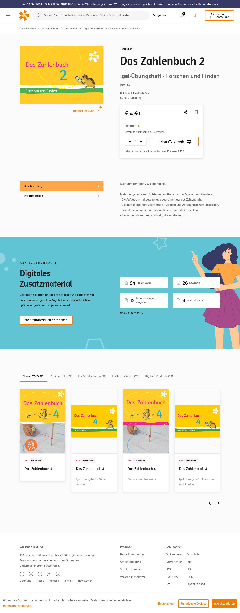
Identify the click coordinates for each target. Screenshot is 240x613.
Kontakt (68, 580)
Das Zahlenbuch (50, 28)
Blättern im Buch (83, 110)
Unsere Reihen (28, 28)
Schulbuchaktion (130, 562)
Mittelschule (174, 562)
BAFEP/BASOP (196, 584)
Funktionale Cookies (193, 603)
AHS (189, 562)
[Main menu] (8, 15)
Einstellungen (166, 603)
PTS (168, 569)
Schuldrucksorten (131, 569)
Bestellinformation (132, 554)
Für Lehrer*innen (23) (125, 376)
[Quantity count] (135, 141)
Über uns (25, 580)
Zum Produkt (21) (61, 376)
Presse (40, 580)
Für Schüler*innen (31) (92, 376)
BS (189, 569)
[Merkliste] (196, 112)
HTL (168, 584)
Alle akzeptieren (224, 603)
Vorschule (193, 554)
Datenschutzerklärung (17, 606)
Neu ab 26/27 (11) (33, 376)
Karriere (54, 580)
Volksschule (173, 554)
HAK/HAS (172, 577)
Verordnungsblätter (132, 577)
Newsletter (85, 580)
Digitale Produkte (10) (159, 376)
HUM (190, 577)
